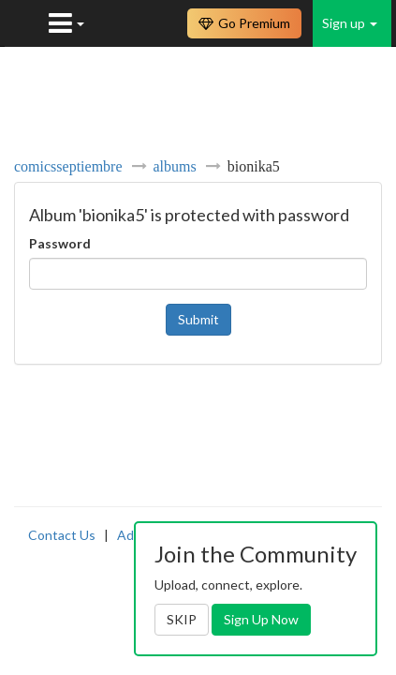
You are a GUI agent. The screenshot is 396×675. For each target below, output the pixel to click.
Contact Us (61, 535)
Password (60, 243)
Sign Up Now (261, 619)
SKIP (182, 619)
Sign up (349, 23)
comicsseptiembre (68, 165)
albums (175, 165)
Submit (198, 319)
